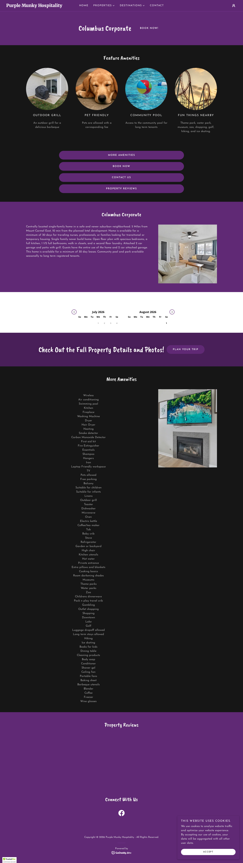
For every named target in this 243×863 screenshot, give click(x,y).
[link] (35, 6)
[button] (104, 5)
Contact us (121, 177)
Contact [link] (157, 5)
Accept (208, 852)
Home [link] (83, 5)
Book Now (121, 166)
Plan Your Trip (185, 349)
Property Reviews (121, 188)
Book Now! (149, 28)
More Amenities (121, 155)
